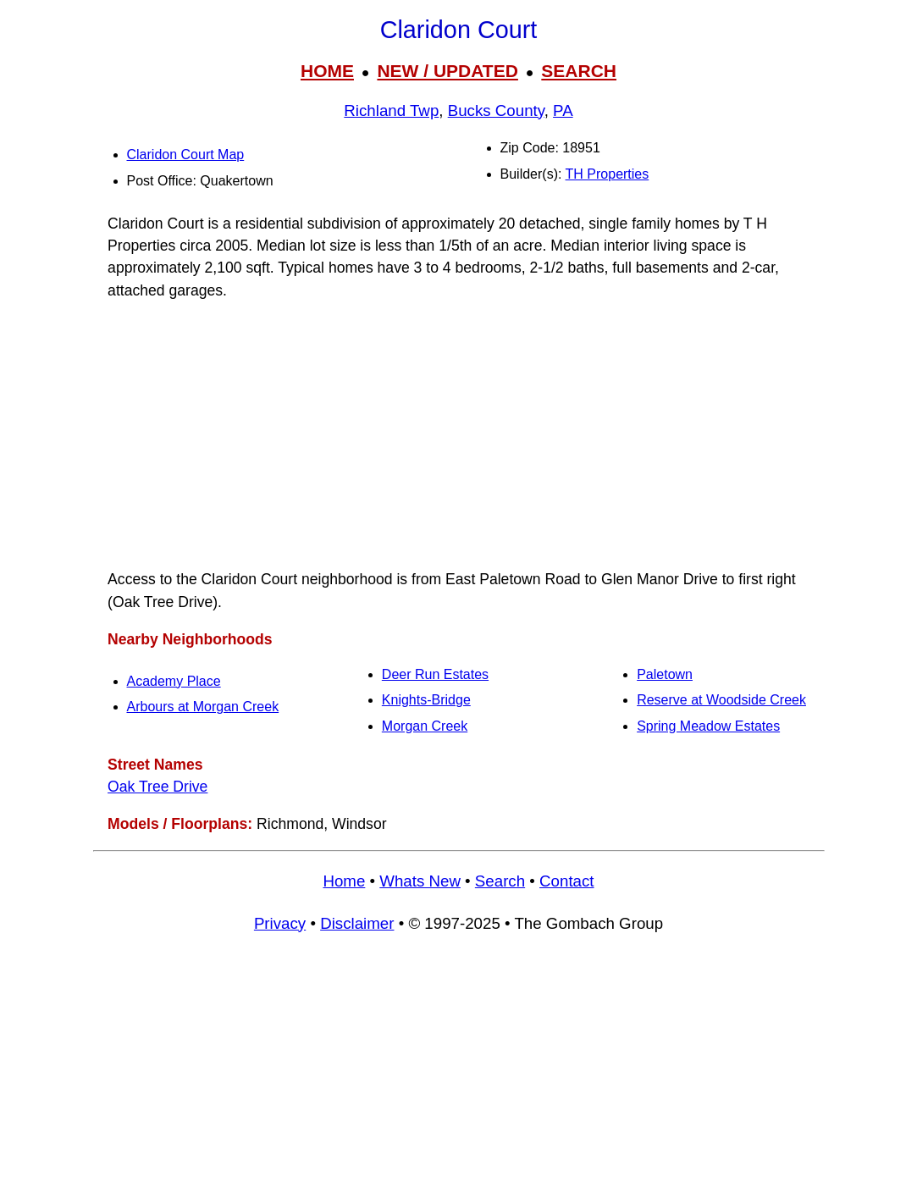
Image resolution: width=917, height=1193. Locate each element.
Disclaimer (357, 923)
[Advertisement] (459, 435)
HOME (327, 70)
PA (563, 110)
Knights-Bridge (426, 700)
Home (344, 881)
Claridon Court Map (186, 154)
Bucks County (496, 110)
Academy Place (174, 681)
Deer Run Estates (435, 674)
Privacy (280, 923)
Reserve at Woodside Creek (721, 700)
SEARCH (578, 70)
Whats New (420, 881)
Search (500, 881)
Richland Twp (391, 110)
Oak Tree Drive (157, 786)
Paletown (665, 674)
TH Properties (607, 174)
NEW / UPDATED (447, 70)
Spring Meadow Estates (708, 726)
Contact (566, 881)
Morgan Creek (424, 726)
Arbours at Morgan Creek (203, 706)
